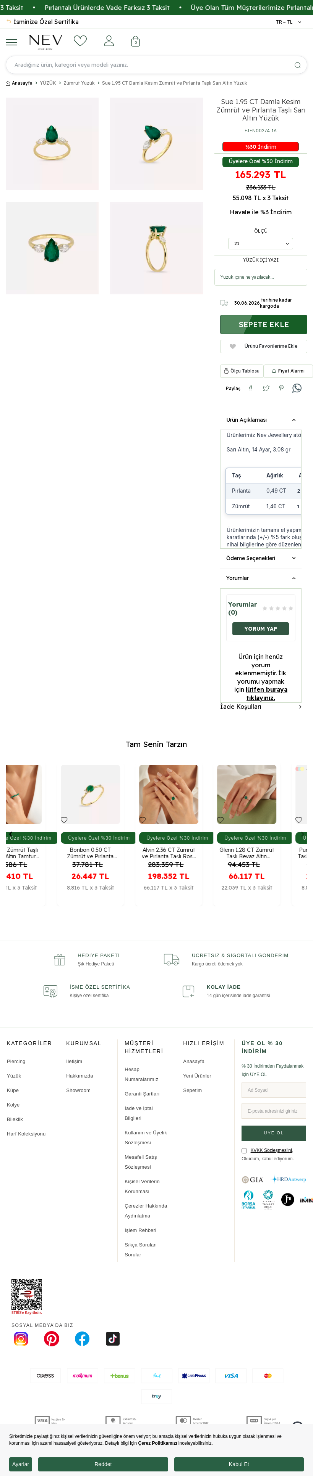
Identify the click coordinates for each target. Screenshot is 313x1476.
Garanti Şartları (142, 1094)
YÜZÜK (48, 83)
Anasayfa (19, 83)
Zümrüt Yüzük (79, 83)
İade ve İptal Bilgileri (138, 1113)
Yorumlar (260, 578)
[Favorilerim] (80, 40)
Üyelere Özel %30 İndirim (260, 161)
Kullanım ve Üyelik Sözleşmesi (146, 1137)
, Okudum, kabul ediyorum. (268, 1154)
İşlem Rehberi (140, 1230)
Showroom (78, 1090)
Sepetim (192, 1090)
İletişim (74, 1061)
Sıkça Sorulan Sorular (141, 1250)
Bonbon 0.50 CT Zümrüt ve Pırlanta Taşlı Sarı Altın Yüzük (117, 852)
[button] (10, 833)
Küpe (13, 1090)
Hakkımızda (79, 1076)
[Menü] (11, 42)
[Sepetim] (135, 42)
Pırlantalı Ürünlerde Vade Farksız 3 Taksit (157, 7)
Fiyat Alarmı (288, 371)
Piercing (16, 1061)
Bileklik (15, 1119)
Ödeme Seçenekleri (260, 558)
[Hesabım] (109, 40)
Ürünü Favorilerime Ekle (263, 346)
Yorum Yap (260, 628)
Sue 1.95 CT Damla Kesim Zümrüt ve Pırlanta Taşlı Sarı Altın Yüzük (174, 83)
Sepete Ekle (263, 324)
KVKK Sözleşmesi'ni (271, 1150)
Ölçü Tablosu (244, 371)
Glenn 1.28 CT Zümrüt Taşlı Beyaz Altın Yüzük (274, 852)
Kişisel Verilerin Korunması (142, 1186)
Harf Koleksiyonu (26, 1134)
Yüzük (14, 1076)
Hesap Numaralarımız (141, 1074)
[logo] (45, 42)
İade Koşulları (261, 706)
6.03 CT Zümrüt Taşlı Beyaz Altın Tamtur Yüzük (39, 852)
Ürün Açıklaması (260, 419)
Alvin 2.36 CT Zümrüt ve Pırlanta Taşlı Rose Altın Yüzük (195, 852)
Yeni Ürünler (197, 1076)
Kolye (13, 1105)
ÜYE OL (274, 1133)
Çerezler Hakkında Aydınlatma (146, 1211)
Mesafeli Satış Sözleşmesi (141, 1162)
